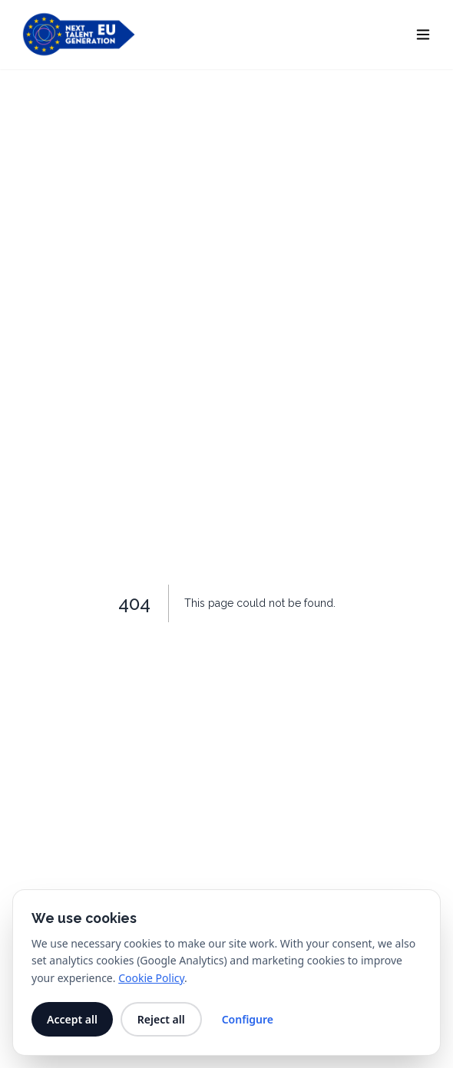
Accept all (72, 1019)
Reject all (161, 1019)
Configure (247, 1019)
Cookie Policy (151, 978)
